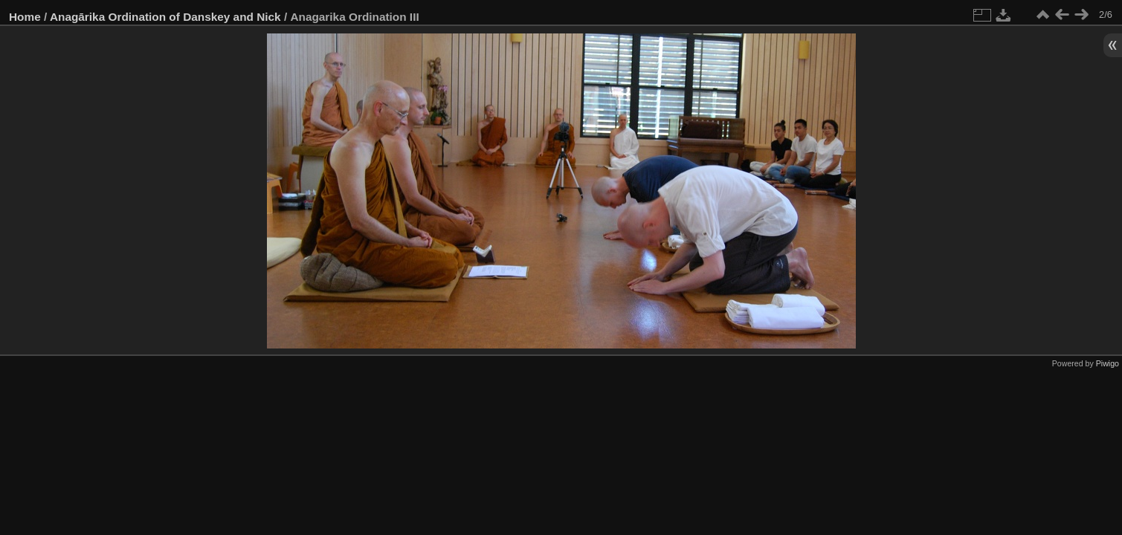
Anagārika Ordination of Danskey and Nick (165, 16)
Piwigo (1107, 363)
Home (25, 16)
